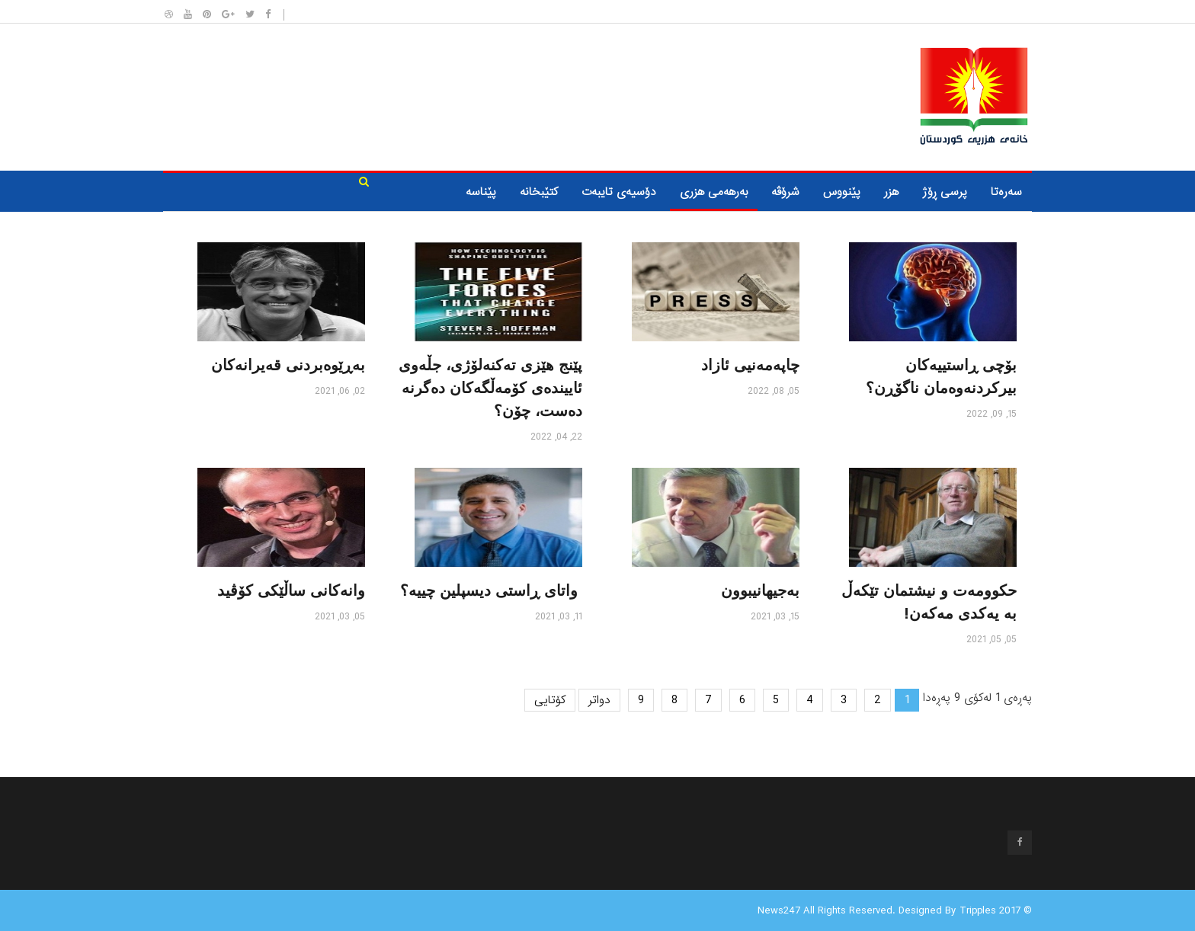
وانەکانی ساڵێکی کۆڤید (291, 590)
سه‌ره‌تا (1006, 192)
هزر (891, 192)
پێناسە (481, 192)
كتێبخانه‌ (539, 192)
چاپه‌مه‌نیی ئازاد (750, 365)
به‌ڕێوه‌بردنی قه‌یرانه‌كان (288, 365)
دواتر (599, 700)
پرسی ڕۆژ (944, 192)
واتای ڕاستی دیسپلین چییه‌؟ (491, 590)
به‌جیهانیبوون (760, 590)
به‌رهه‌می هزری (714, 192)
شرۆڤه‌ (785, 192)
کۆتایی (549, 700)
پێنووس (841, 192)
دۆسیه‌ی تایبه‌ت (618, 192)
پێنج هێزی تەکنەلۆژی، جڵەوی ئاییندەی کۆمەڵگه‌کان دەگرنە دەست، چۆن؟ (490, 388)
